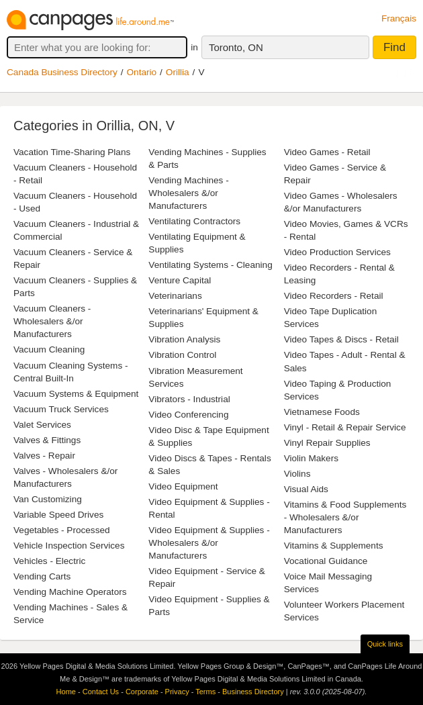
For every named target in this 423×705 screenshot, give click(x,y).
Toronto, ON (236, 47)
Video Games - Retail (327, 152)
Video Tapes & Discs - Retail (341, 339)
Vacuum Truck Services (61, 409)
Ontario (142, 72)
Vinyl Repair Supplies (327, 443)
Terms (205, 692)
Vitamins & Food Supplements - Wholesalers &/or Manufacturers (345, 517)
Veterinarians (174, 296)
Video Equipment (183, 486)
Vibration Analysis (184, 339)
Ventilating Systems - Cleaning (210, 265)
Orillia (177, 72)
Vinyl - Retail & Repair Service (345, 427)
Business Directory (253, 692)
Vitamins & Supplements (333, 545)
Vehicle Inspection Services (68, 545)
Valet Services (42, 425)
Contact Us (101, 692)
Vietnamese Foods (322, 412)
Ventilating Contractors (194, 221)
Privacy (177, 692)
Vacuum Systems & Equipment (75, 394)
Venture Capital (179, 280)
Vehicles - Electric (49, 561)
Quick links (385, 644)
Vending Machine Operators (70, 592)
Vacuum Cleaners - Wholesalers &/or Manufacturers (52, 321)
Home (66, 692)
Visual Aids (306, 489)
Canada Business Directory (62, 72)
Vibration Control (182, 355)
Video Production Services (337, 252)
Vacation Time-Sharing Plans (71, 152)
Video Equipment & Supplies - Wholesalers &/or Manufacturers (208, 543)
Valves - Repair (44, 456)
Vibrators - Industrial (189, 399)
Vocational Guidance (326, 561)
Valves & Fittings (47, 440)
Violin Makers (311, 458)
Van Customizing (47, 499)
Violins (297, 474)
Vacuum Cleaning (49, 349)
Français (398, 18)
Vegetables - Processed (61, 530)
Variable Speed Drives (58, 515)
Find (394, 47)
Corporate (142, 692)
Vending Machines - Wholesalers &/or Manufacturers (188, 193)
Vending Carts (41, 576)
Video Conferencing (188, 415)
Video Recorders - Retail (333, 296)
